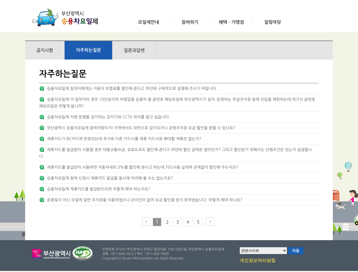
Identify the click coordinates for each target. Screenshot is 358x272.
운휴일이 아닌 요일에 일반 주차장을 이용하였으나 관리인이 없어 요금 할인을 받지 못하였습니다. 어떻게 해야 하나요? (144, 200)
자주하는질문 (88, 50)
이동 (295, 251)
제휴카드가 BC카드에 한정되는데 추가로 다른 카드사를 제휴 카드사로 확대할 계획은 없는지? (124, 139)
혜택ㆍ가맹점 (231, 22)
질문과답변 (134, 50)
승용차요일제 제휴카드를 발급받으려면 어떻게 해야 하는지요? (98, 189)
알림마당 (272, 22)
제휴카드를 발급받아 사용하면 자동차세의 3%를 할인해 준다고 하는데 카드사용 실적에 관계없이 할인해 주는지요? (142, 167)
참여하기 (190, 22)
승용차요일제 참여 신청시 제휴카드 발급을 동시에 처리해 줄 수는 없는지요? (110, 178)
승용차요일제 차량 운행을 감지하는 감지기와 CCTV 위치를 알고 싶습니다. (108, 117)
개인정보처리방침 (257, 261)
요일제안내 (148, 22)
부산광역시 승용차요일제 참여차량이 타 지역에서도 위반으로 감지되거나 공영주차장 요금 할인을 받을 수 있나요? (141, 128)
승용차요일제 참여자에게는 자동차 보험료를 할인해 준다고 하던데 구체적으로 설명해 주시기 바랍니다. (132, 88)
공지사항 (44, 50)
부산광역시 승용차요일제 (67, 17)
